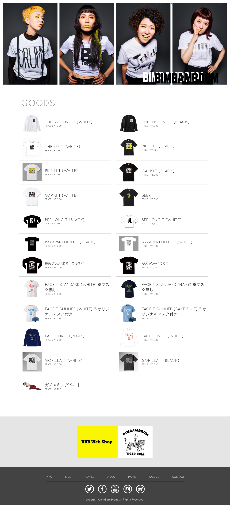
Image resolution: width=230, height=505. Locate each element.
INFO (135, 4)
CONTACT (219, 4)
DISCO (174, 4)
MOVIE (188, 4)
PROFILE (160, 4)
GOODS (202, 4)
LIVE (147, 4)
